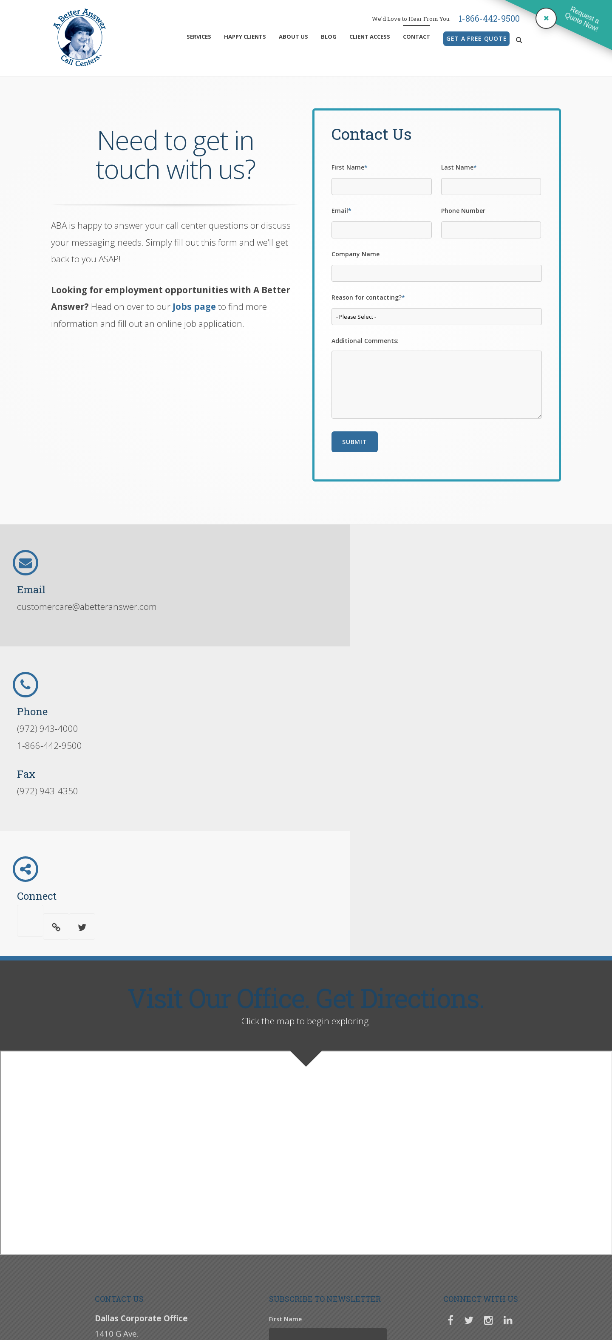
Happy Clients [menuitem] (245, 36)
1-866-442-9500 (489, 18)
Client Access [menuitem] (369, 36)
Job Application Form (352, 1288)
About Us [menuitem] (293, 36)
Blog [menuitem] (329, 36)
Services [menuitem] (199, 36)
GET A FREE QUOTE (476, 38)
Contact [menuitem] (416, 36)
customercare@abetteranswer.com (87, 606)
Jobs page (194, 306)
